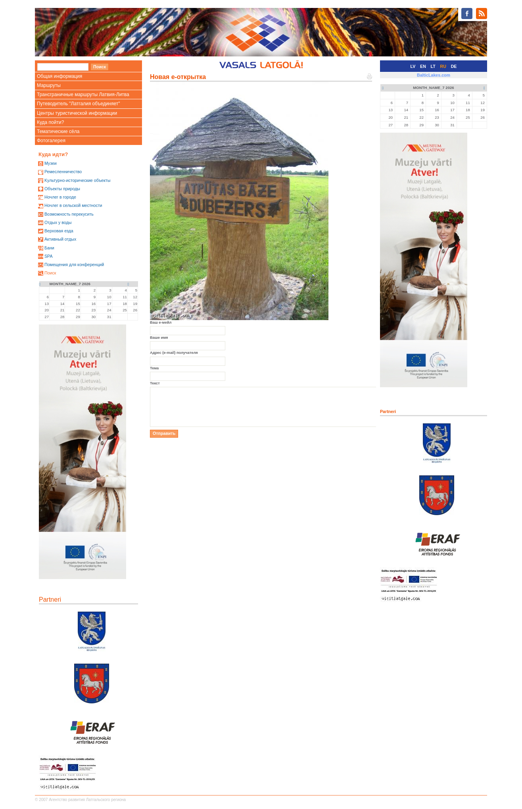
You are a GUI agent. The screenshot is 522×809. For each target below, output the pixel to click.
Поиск (50, 272)
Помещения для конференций (74, 264)
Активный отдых (60, 239)
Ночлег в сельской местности (73, 205)
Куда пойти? (50, 122)
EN (423, 66)
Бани (49, 247)
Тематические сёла (58, 131)
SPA (48, 256)
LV (413, 66)
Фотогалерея (51, 140)
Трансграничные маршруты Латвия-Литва (83, 94)
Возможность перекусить (69, 214)
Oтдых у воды (57, 222)
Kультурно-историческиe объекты (77, 180)
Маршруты (49, 85)
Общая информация (59, 76)
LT (433, 66)
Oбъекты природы (62, 188)
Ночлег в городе (60, 197)
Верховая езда (58, 230)
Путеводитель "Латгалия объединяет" (78, 103)
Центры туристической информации (77, 113)
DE (454, 66)
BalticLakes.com (433, 75)
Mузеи (50, 163)
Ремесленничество (63, 171)
